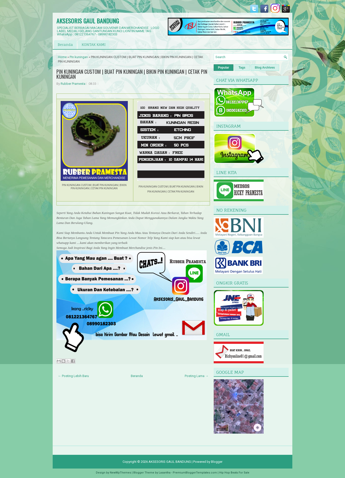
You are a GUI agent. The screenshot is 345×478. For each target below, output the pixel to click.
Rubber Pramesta (73, 84)
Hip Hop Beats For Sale (234, 472)
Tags (242, 67)
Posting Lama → (196, 376)
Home (62, 57)
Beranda (65, 44)
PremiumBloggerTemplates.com (195, 472)
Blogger (216, 462)
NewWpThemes (120, 472)
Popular (223, 67)
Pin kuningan (79, 57)
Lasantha (165, 472)
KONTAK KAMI (94, 44)
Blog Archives (265, 67)
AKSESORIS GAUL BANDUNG (87, 20)
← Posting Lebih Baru (73, 376)
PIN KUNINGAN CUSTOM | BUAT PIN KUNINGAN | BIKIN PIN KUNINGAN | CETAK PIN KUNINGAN (131, 74)
